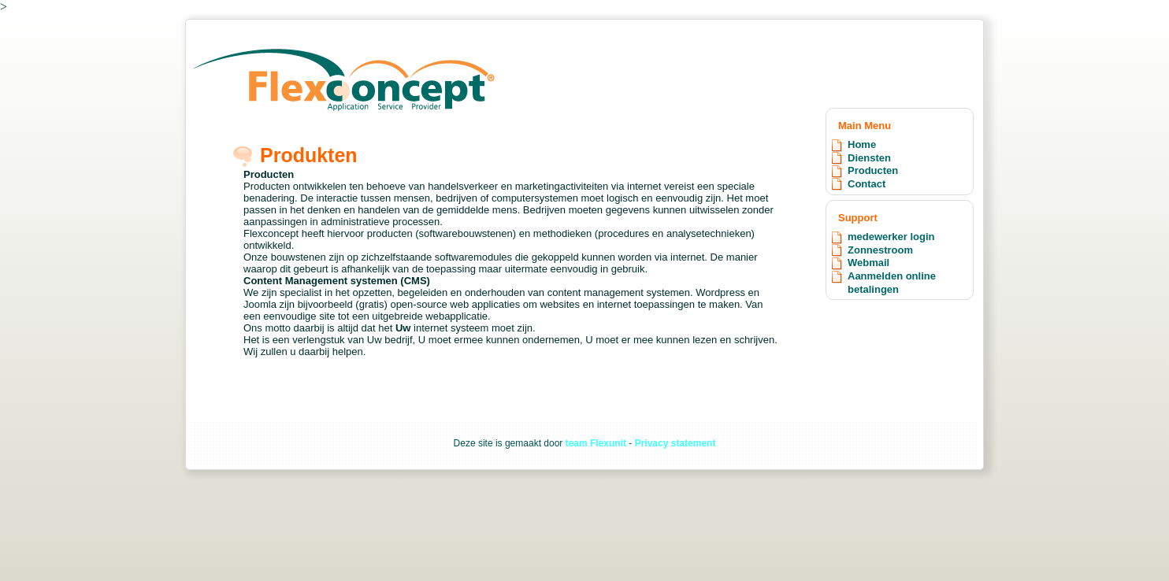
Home (862, 144)
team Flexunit (596, 443)
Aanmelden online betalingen (892, 282)
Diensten (869, 158)
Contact (866, 184)
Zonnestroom (880, 250)
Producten (873, 170)
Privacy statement (675, 443)
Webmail (868, 262)
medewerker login (891, 236)
